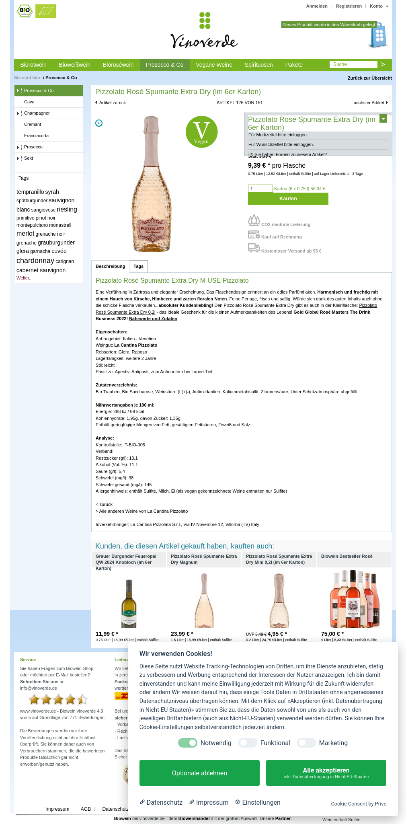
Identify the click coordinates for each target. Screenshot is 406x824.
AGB (86, 809)
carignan (64, 261)
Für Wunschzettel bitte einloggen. (281, 148)
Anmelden (317, 6)
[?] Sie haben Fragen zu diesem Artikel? (287, 158)
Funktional (275, 743)
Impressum (57, 809)
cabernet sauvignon (41, 270)
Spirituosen (259, 65)
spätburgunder (31, 200)
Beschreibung (110, 266)
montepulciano (32, 225)
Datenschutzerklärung (125, 809)
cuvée (58, 251)
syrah (52, 192)
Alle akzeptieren (326, 773)
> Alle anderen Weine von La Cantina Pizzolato (142, 511)
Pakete (294, 65)
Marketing (333, 743)
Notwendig (216, 743)
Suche (340, 64)
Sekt (24, 158)
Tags (138, 266)
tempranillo (30, 192)
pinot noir (45, 218)
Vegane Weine (214, 65)
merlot (25, 233)
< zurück (104, 504)
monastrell (60, 225)
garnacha (40, 251)
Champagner (33, 113)
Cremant (28, 124)
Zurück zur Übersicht (370, 78)
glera (22, 251)
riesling (67, 209)
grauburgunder (56, 242)
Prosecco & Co (164, 65)
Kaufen (288, 198)
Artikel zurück (112, 102)
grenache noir (50, 234)
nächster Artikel (369, 102)
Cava (25, 102)
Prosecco (29, 147)
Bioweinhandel (194, 818)
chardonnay (35, 261)
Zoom (99, 123)
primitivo (25, 218)
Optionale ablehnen (199, 773)
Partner (283, 818)
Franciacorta (32, 136)
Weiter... (24, 277)
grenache (26, 243)
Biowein (122, 818)
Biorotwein (33, 65)
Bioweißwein (75, 65)
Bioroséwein (118, 65)
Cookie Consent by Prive (358, 804)
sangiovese (43, 210)
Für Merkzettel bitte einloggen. (278, 138)
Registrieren (349, 6)
